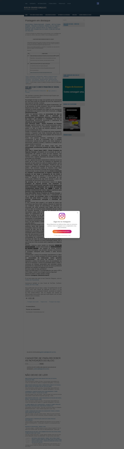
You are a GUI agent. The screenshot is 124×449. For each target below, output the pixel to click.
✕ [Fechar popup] (77, 213)
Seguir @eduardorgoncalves (62, 231)
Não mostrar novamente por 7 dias (62, 235)
